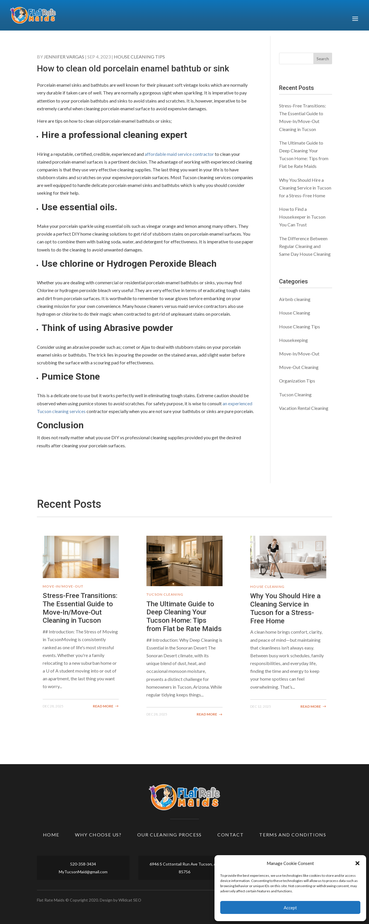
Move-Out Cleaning (299, 367)
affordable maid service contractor (179, 154)
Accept (290, 907)
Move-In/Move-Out (299, 353)
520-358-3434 (83, 863)
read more (103, 706)
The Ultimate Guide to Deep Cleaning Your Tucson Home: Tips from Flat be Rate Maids (184, 616)
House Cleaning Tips (139, 56)
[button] (357, 863)
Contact (230, 834)
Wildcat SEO (129, 900)
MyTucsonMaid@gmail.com (83, 871)
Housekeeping (293, 340)
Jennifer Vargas (64, 56)
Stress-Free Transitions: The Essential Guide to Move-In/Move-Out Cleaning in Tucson (80, 608)
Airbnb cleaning (294, 299)
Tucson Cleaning (295, 394)
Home (51, 834)
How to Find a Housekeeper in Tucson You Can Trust (302, 216)
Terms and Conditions (292, 834)
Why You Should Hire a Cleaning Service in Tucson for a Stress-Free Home (305, 187)
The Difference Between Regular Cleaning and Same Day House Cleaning (305, 246)
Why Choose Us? (98, 834)
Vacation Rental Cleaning (303, 408)
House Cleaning (294, 312)
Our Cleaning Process (169, 834)
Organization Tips (297, 380)
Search (323, 58)
